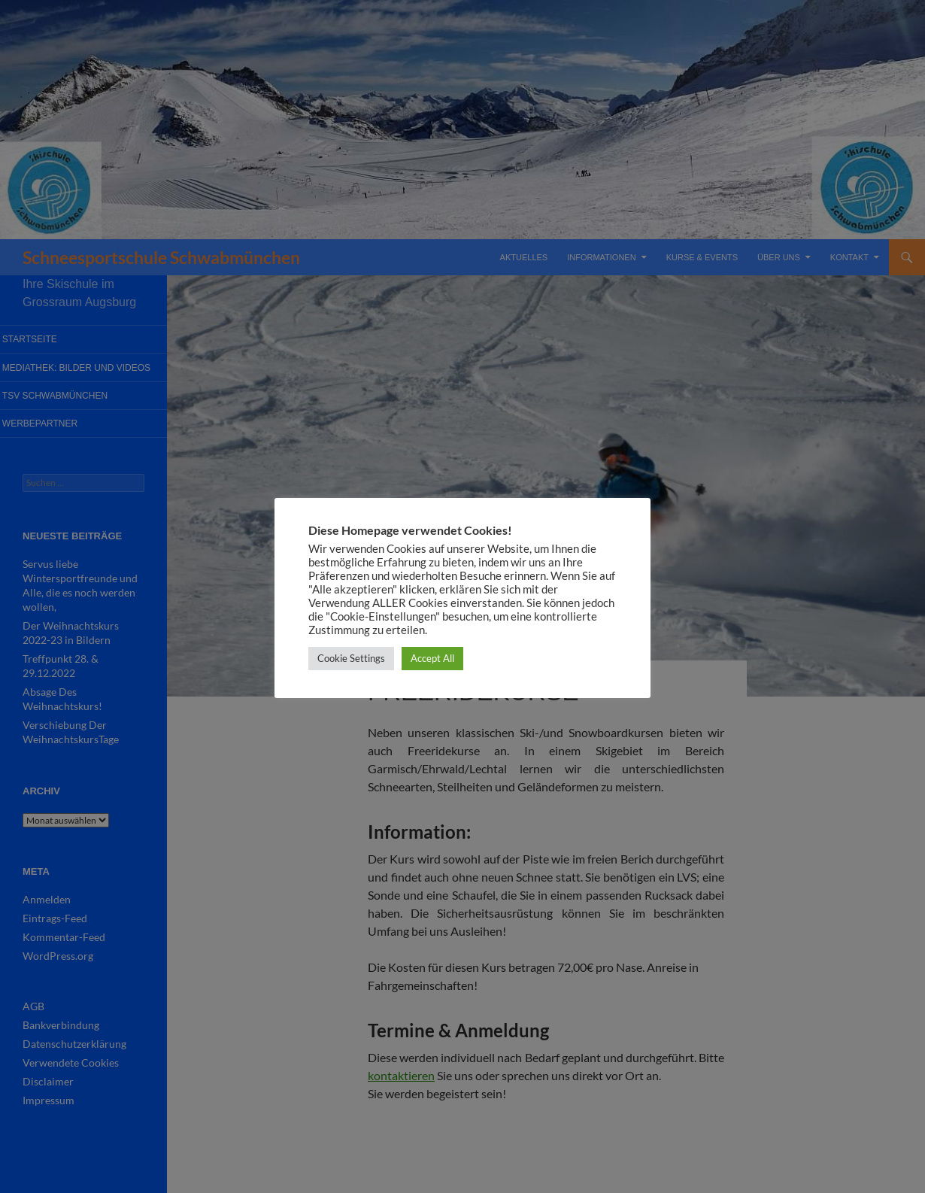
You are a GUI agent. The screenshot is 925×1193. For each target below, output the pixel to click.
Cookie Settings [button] (351, 658)
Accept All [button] (432, 658)
